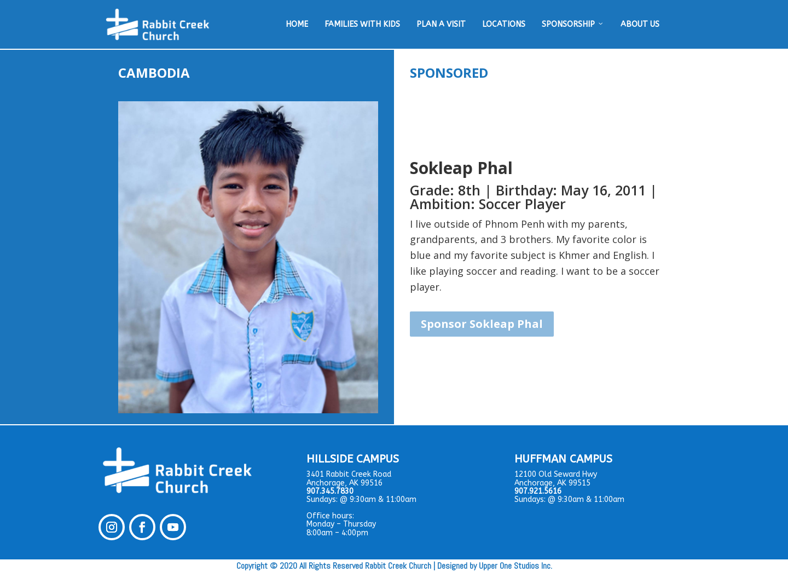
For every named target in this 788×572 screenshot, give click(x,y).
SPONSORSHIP (573, 25)
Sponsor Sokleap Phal (482, 323)
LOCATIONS (503, 24)
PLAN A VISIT (441, 24)
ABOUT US (640, 24)
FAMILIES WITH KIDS (362, 24)
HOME (297, 24)
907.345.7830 (330, 491)
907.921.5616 (537, 491)
